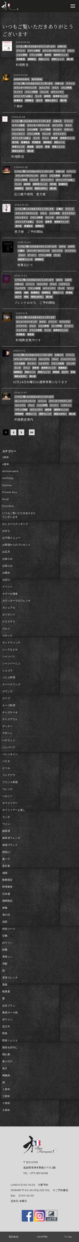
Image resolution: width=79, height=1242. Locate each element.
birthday (37, 79)
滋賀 (4, 921)
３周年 (6, 1096)
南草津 (48, 55)
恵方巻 (15, 142)
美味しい (7, 956)
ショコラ (7, 670)
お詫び (6, 579)
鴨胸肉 (6, 1075)
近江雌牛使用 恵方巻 (30, 194)
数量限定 (18, 100)
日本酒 (6, 893)
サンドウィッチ (11, 642)
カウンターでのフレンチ (54, 50)
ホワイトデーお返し (23, 96)
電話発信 (13, 1236)
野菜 (47, 146)
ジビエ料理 (22, 55)
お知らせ (62, 46)
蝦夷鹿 (30, 146)
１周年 (6, 1089)
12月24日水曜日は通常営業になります (40, 382)
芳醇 (4, 963)
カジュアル (44, 87)
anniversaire (21, 79)
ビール (6, 768)
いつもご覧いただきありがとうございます (36, 46)
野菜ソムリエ (58, 146)
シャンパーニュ (68, 359)
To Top (68, 1236)
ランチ (38, 96)
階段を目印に (51, 100)
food (5, 499)
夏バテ (6, 859)
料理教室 (21, 59)
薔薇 (4, 984)
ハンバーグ (8, 747)
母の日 (6, 914)
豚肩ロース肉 (10, 1012)
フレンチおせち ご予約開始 (34, 303)
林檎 (4, 907)
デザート (68, 129)
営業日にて (25, 265)
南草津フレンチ (61, 55)
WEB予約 (42, 1236)
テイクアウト (68, 213)
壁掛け (6, 852)
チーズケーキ (10, 712)
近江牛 (39, 100)
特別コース (44, 59)
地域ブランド (10, 844)
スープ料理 (45, 129)
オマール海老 (34, 50)
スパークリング (11, 684)
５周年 (6, 1103)
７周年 (18, 106)
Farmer (7, 485)
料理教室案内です (28, 340)
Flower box (9, 492)
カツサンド (8, 614)
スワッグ (7, 691)
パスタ (6, 761)
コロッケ (7, 635)
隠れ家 (70, 59)
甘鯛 (4, 935)
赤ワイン (7, 1019)
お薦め (59, 209)
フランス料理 (36, 55)
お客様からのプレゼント (16, 544)
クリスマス (70, 250)
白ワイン (7, 942)
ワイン (45, 138)
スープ (6, 698)
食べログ (7, 1061)
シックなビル (18, 129)
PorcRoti (8, 506)
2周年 (5, 457)
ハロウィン (64, 284)
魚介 (4, 1068)
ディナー (18, 92)
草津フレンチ (58, 59)
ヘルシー (7, 796)
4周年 (5, 464)
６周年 (6, 1110)
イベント (21, 50)
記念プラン (8, 1005)
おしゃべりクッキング (27, 321)
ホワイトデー (57, 92)
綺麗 (4, 949)
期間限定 (32, 59)
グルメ (71, 50)
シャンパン (8, 656)
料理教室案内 (23, 420)
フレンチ (44, 92)
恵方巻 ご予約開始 (28, 232)
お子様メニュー (11, 537)
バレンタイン (18, 134)
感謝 (26, 292)
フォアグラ (20, 288)
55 (31, 432)
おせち (62, 246)
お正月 (71, 246)
